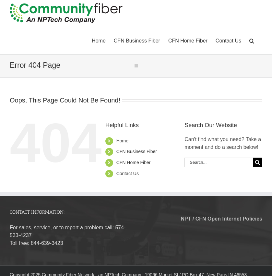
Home (122, 140)
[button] (251, 40)
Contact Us (127, 173)
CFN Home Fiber (133, 162)
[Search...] (218, 162)
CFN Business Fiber (136, 151)
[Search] (257, 162)
